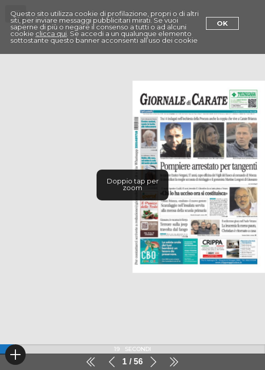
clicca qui (51, 33)
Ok (222, 23)
